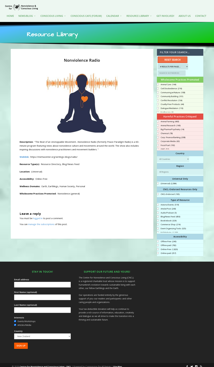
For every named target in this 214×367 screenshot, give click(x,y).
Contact (200, 13)
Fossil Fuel (168, 142)
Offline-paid (168, 242)
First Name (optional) (25, 289)
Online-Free (169, 246)
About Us (185, 13)
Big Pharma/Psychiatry (172, 126)
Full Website (169, 229)
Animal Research (170, 122)
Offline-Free (168, 238)
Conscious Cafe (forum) (86, 13)
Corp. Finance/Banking (173, 134)
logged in (38, 215)
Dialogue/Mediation (172, 105)
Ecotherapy (167, 109)
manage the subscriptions (41, 221)
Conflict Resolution (171, 97)
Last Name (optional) (25, 302)
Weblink (24, 153)
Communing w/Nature (173, 89)
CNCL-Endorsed (170, 191)
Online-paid (168, 250)
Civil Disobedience (171, 85)
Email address (21, 276)
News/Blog (25, 13)
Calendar (112, 13)
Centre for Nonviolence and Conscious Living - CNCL (45, 363)
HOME (10, 13)
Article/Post (168, 206)
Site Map (117, 363)
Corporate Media (170, 138)
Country (18, 328)
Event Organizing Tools (173, 225)
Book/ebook (168, 218)
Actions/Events (170, 202)
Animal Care (168, 81)
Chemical (167, 130)
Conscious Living (51, 13)
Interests (19, 314)
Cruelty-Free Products (172, 101)
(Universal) (168, 180)
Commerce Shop (170, 221)
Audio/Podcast (169, 210)
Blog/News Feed (170, 214)
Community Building (172, 93)
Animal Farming (170, 118)
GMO (165, 146)
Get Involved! (165, 13)
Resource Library (137, 13)
